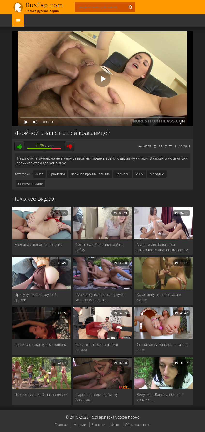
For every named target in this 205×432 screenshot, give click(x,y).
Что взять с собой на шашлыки (41, 394)
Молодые (157, 174)
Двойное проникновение (90, 174)
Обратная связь (137, 424)
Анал (39, 174)
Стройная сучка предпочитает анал (162, 347)
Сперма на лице (30, 183)
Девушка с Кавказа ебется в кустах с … (160, 397)
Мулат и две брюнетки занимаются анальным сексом (162, 247)
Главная (61, 424)
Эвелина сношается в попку (38, 244)
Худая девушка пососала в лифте (159, 297)
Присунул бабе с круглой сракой (36, 297)
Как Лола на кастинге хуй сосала (97, 347)
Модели (79, 424)
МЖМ (139, 174)
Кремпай (122, 174)
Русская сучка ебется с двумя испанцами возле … (100, 297)
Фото (115, 424)
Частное (98, 424)
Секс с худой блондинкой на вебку (100, 247)
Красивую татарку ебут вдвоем (40, 344)
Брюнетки (57, 174)
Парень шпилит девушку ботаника (97, 397)
